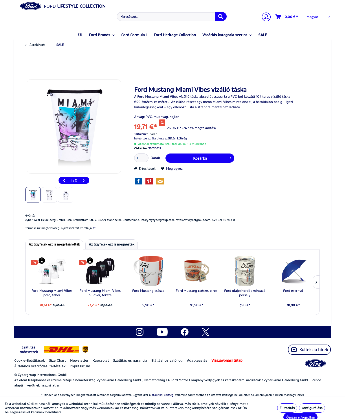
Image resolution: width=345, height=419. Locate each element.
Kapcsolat (101, 360)
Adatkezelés (197, 360)
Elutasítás (287, 408)
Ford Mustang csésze (148, 291)
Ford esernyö (293, 291)
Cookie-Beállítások (29, 360)
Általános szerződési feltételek (40, 366)
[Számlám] (264, 17)
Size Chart (57, 360)
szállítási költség (163, 395)
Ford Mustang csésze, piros (196, 291)
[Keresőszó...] (172, 16)
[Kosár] (287, 16)
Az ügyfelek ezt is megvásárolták (54, 244)
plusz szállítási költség (172, 138)
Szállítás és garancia (130, 360)
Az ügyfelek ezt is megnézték (111, 244)
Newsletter (79, 360)
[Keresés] (221, 16)
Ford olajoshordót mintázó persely (245, 293)
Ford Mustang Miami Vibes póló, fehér (51, 293)
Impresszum (80, 366)
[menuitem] (171, 16)
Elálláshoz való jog (167, 360)
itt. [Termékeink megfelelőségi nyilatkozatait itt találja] (94, 228)
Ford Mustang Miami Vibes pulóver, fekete (100, 293)
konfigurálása (312, 408)
